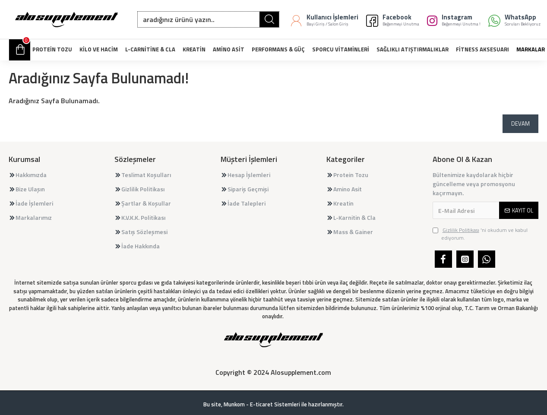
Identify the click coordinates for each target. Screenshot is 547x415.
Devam (520, 123)
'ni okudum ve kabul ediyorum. (480, 234)
